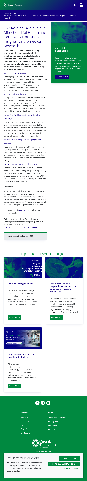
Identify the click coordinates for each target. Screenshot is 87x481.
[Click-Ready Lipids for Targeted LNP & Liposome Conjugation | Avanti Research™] (64, 267)
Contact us (25, 421)
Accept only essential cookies (64, 464)
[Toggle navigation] (81, 5)
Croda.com (25, 433)
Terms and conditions (57, 417)
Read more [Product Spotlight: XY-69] (14, 317)
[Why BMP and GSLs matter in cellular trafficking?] (23, 338)
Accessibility (53, 425)
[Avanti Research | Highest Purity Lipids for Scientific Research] (14, 5)
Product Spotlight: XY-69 (20, 283)
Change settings (72, 469)
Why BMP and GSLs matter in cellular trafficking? (21, 355)
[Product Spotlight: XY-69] (23, 267)
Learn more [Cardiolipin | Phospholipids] (62, 76)
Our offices (25, 429)
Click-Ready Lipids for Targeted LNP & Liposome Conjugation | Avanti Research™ (63, 287)
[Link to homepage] (44, 443)
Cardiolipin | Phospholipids (62, 49)
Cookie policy (53, 429)
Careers (24, 425)
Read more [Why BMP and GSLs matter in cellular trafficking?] (14, 385)
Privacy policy (53, 421)
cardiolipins (24, 210)
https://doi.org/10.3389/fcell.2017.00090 (20, 227)
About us (24, 417)
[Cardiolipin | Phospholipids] (69, 32)
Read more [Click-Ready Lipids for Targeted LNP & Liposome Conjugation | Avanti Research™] (56, 317)
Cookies (17, 471)
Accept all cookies (69, 458)
